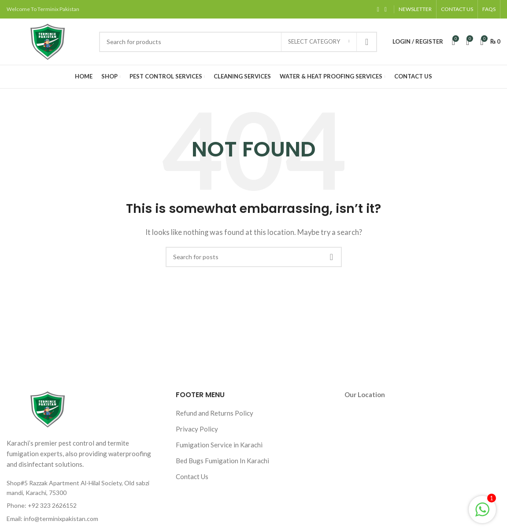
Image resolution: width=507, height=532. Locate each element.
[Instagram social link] (385, 9)
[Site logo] (48, 41)
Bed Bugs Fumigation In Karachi (222, 461)
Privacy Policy (197, 429)
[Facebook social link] (378, 9)
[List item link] (85, 505)
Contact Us (192, 476)
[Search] (238, 42)
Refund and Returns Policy (214, 413)
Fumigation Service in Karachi (219, 445)
